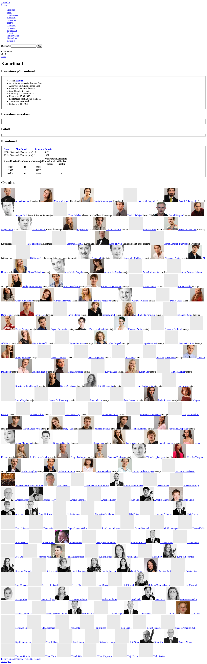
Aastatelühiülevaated (13, 34)
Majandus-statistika (12, 39)
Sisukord (11, 10)
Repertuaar (12, 30)
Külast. (47, 149)
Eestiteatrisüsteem (13, 13)
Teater (12, 80)
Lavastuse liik (15, 88)
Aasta (6, 149)
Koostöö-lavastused (12, 18)
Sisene (4, 5)
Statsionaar (14, 101)
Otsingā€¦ (5, 46)
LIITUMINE (27, 659)
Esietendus (14, 96)
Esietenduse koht (17, 99)
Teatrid (10, 23)
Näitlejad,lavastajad (11, 26)
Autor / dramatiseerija (19, 83)
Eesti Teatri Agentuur (11, 659)
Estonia (19, 80)
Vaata (3, 56)
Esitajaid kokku (16, 104)
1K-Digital (6, 661)
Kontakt (37, 659)
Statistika (5, 2)
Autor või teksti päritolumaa (22, 86)
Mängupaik (21, 149)
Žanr (11, 91)
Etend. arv (38, 149)
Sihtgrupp (13, 93)
